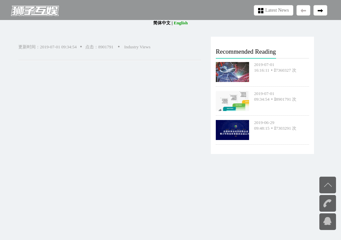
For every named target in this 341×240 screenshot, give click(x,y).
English (181, 22)
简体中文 (161, 22)
